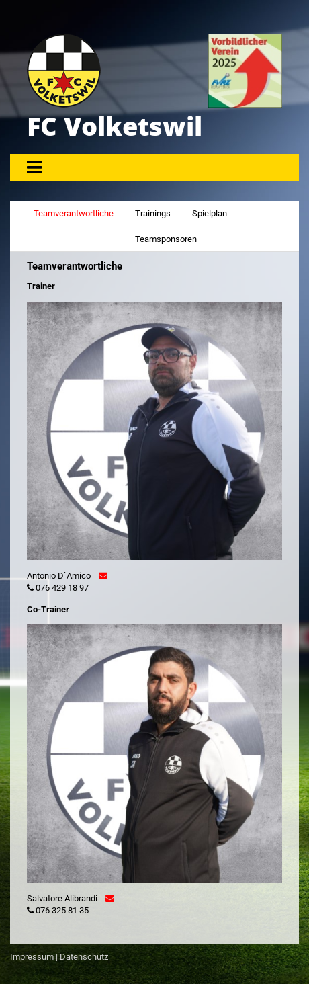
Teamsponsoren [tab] (166, 239)
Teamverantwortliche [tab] (74, 213)
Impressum (32, 957)
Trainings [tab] (153, 213)
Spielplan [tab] (209, 213)
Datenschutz (84, 957)
